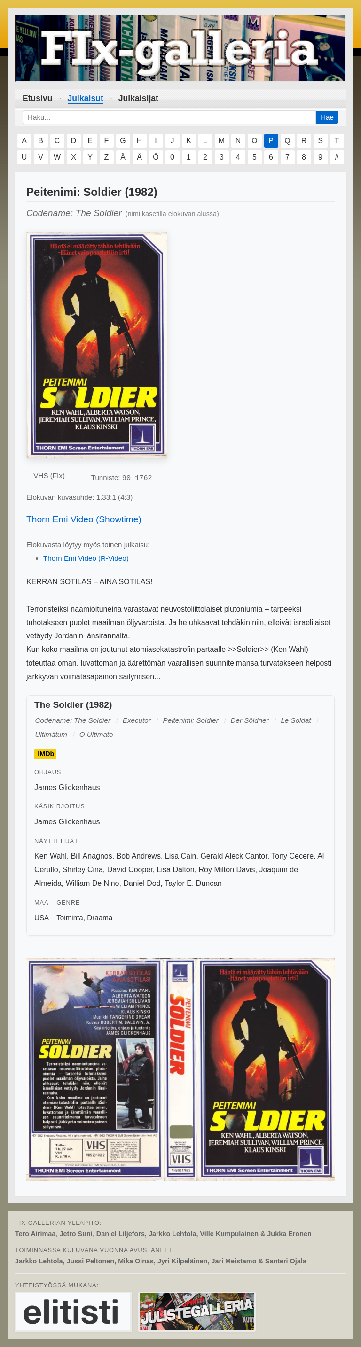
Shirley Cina (83, 870)
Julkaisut (85, 98)
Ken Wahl (50, 856)
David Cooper (130, 870)
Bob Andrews (139, 856)
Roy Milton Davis (227, 870)
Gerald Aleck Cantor (233, 856)
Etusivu (38, 98)
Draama (99, 917)
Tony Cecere (292, 856)
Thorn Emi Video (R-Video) (86, 558)
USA (41, 917)
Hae (327, 117)
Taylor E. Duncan (193, 883)
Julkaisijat (138, 98)
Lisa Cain (180, 856)
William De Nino (92, 883)
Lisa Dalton (176, 870)
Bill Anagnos (91, 856)
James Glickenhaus (67, 787)
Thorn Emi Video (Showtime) (83, 519)
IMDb (46, 754)
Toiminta (69, 917)
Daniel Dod (141, 883)
